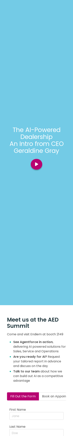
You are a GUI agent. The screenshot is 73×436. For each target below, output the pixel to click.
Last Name (17, 426)
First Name (17, 409)
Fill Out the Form (23, 396)
